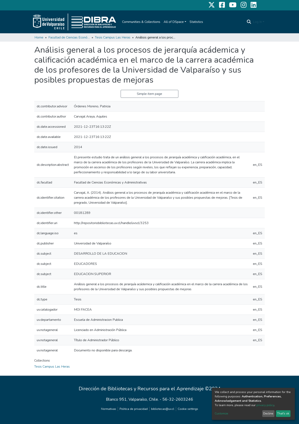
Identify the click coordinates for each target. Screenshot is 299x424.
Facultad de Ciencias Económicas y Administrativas (69, 37)
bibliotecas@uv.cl (162, 409)
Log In (257, 22)
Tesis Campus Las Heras (112, 37)
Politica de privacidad (134, 409)
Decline (268, 413)
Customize (221, 413)
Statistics (196, 22)
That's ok (283, 413)
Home (38, 37)
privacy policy (265, 405)
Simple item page (149, 94)
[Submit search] (249, 21)
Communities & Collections (141, 22)
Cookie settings (188, 409)
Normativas (108, 409)
